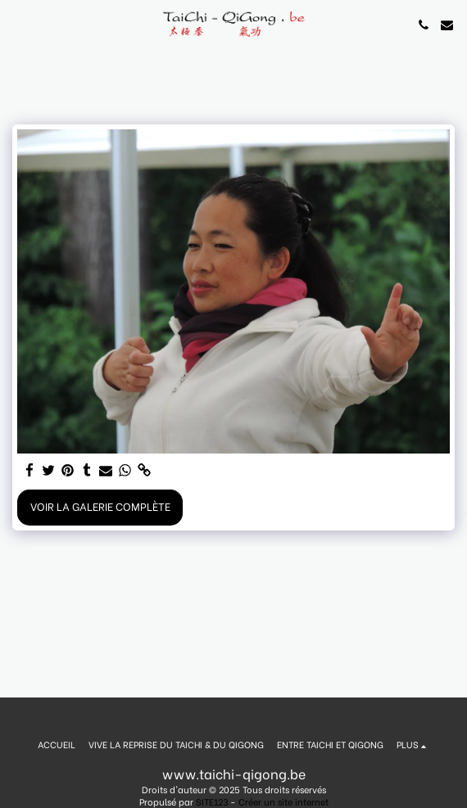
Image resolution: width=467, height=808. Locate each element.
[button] (18, 24)
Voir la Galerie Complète (100, 506)
